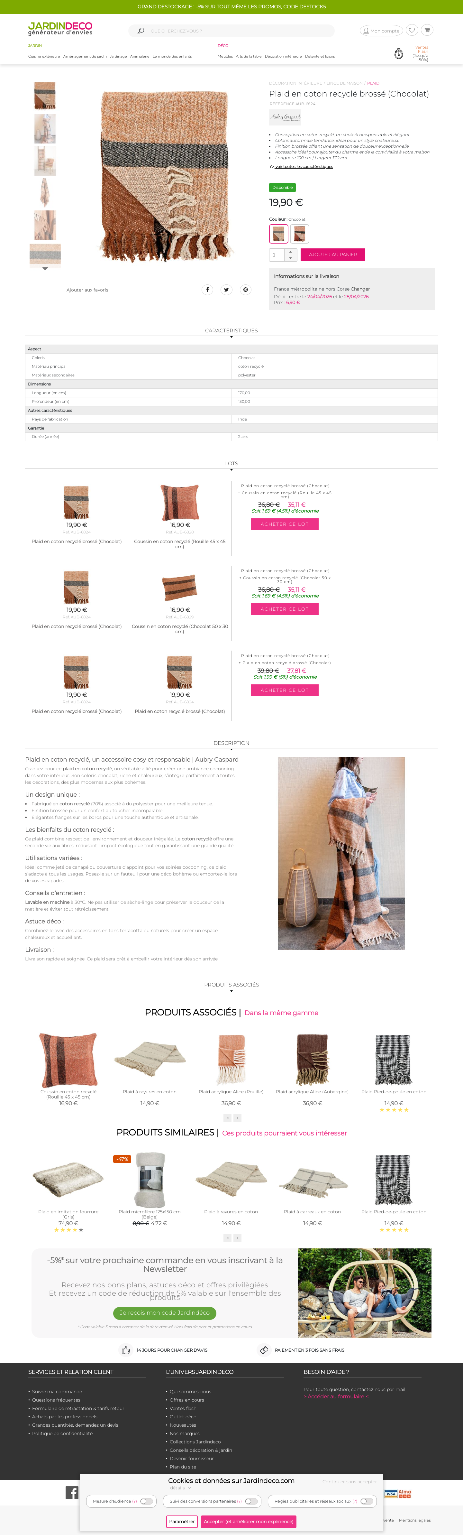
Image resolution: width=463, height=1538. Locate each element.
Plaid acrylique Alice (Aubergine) (312, 1093)
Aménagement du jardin (85, 57)
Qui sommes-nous (190, 1394)
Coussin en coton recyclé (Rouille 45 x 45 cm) (68, 1095)
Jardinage (118, 57)
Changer (360, 289)
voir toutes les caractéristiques (301, 166)
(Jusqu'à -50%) (420, 54)
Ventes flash (183, 1411)
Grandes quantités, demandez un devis (75, 1428)
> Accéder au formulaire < (336, 1399)
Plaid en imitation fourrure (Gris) (68, 1217)
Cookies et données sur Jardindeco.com (231, 1481)
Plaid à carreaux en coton (312, 1215)
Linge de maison (345, 83)
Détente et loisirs (320, 57)
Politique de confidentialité (62, 1436)
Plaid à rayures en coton (150, 1093)
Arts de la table (249, 57)
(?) (134, 1501)
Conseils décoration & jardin (201, 1453)
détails (181, 1488)
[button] (290, 252)
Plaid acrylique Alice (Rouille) (231, 1093)
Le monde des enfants (172, 57)
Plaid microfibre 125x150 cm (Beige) (150, 1217)
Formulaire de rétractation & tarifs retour (78, 1411)
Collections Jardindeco (195, 1445)
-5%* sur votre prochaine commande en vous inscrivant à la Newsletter (165, 1266)
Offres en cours (187, 1403)
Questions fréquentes (56, 1403)
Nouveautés (183, 1428)
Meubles (225, 57)
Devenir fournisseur (192, 1461)
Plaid (373, 83)
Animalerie (140, 57)
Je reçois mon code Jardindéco (165, 1317)
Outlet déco (183, 1419)
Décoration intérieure (283, 57)
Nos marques (185, 1436)
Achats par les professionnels (64, 1419)
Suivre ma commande (57, 1394)
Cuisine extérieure (44, 57)
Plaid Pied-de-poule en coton (393, 1093)
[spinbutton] (282, 254)
